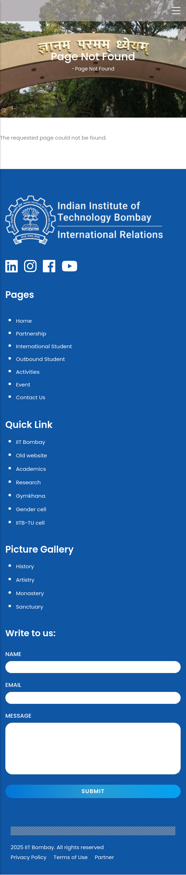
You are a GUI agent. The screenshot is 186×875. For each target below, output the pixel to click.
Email (13, 685)
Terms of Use (70, 857)
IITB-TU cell (30, 522)
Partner (104, 857)
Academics (31, 469)
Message (18, 716)
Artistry (25, 579)
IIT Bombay (30, 442)
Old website (31, 455)
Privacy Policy (28, 857)
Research (28, 482)
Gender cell (31, 509)
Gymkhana (30, 495)
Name (13, 654)
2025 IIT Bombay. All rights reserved (57, 847)
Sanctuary (29, 606)
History (25, 566)
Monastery (30, 593)
